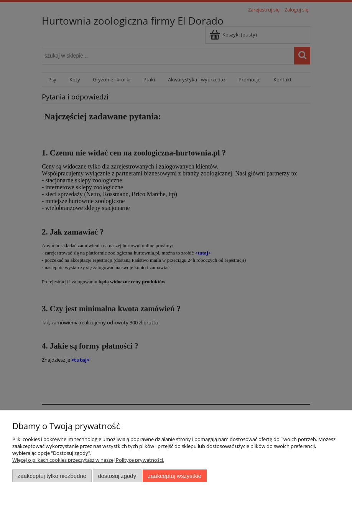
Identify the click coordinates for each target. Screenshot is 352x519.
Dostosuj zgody (117, 476)
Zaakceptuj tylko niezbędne (52, 476)
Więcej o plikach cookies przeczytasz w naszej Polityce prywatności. (88, 459)
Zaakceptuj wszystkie (174, 476)
